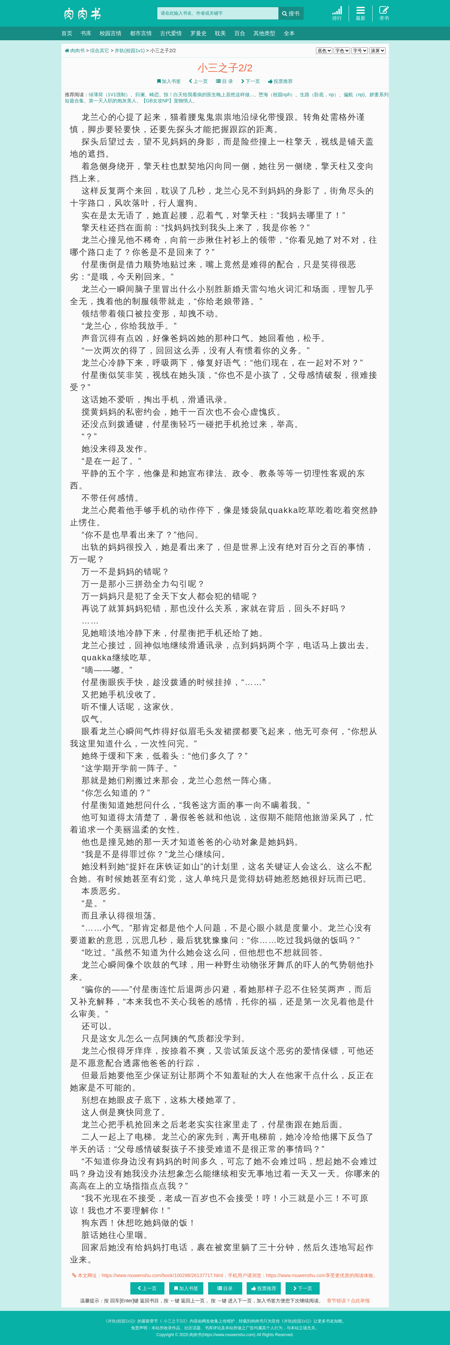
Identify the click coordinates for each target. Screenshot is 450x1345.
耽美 (220, 33)
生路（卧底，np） (319, 94)
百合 (239, 33)
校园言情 (110, 33)
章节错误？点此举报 (348, 1300)
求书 (384, 13)
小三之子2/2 (173, 1321)
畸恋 (154, 94)
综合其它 (99, 50)
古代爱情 (171, 33)
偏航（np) (354, 94)
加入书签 (169, 81)
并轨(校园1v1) (130, 50)
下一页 (250, 81)
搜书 (291, 13)
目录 (225, 1288)
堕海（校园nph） (277, 94)
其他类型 (264, 33)
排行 (337, 13)
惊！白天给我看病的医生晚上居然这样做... (209, 94)
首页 (66, 33)
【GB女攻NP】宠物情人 (167, 100)
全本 (289, 33)
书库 (86, 33)
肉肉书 (95, 13)
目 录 (224, 81)
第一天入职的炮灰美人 (112, 100)
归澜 (140, 94)
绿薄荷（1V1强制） (110, 94)
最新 (360, 13)
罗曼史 (198, 33)
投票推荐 (280, 81)
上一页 (198, 81)
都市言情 (141, 33)
